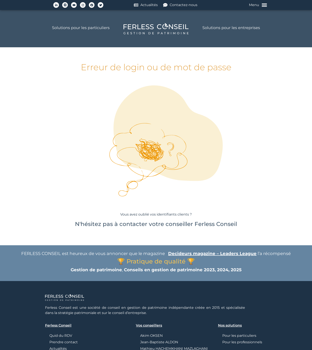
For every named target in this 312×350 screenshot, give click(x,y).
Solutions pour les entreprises (231, 27)
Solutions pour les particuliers (81, 27)
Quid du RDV (60, 336)
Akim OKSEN (151, 336)
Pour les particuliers (239, 336)
